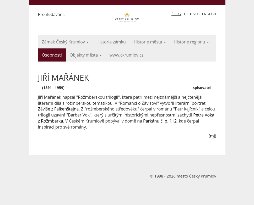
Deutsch (191, 14)
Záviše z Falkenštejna (58, 109)
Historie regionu (191, 42)
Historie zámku (111, 42)
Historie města (150, 42)
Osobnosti (52, 55)
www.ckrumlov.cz (127, 55)
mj (212, 136)
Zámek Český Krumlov (65, 42)
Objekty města (86, 55)
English (209, 14)
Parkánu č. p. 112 (160, 121)
